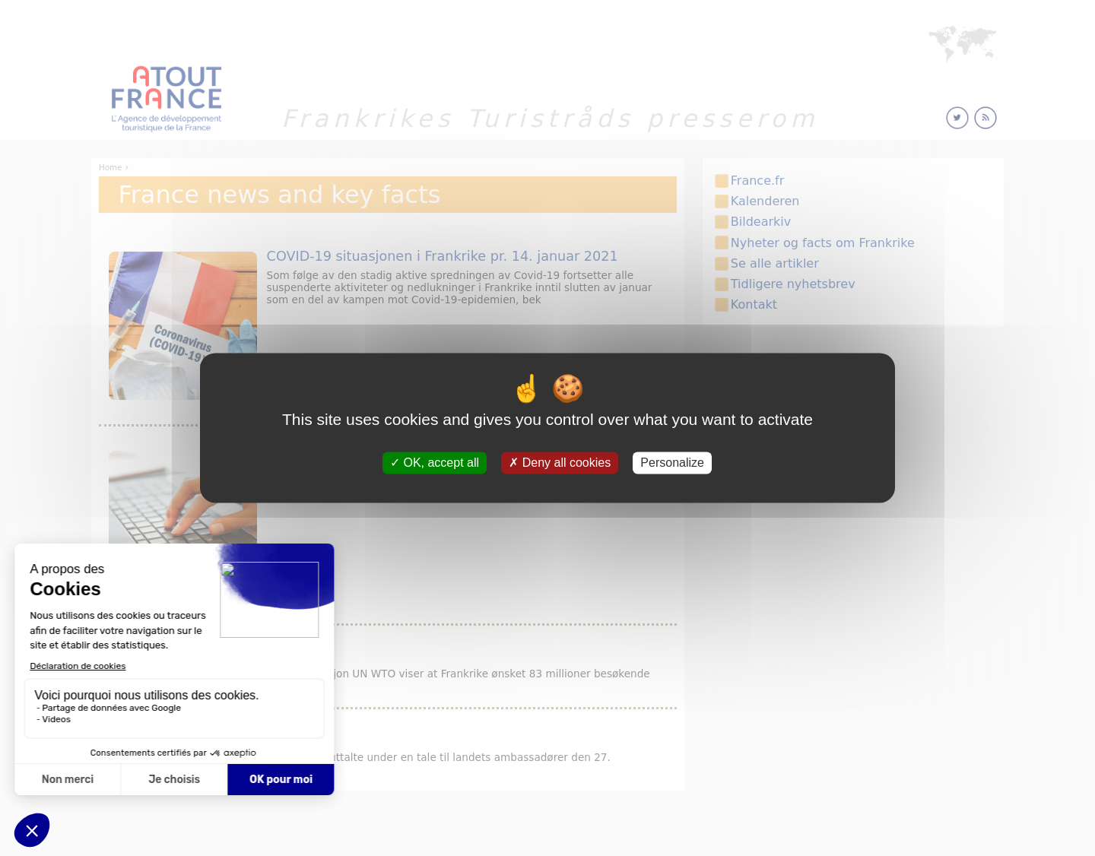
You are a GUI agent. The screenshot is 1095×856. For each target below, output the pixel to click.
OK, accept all (434, 462)
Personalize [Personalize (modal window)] (672, 462)
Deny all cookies (560, 462)
